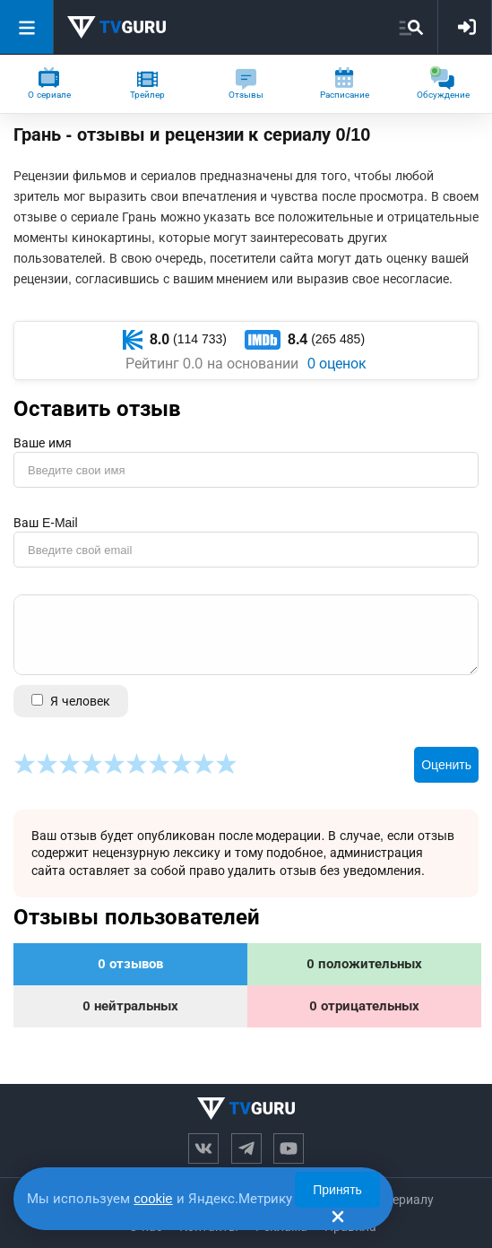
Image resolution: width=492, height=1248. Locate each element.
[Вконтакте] (203, 1148)
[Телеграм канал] (246, 1148)
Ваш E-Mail (45, 523)
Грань (37, 134)
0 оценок (337, 363)
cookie (153, 1198)
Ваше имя (42, 443)
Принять (337, 1190)
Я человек (70, 701)
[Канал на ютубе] (288, 1148)
